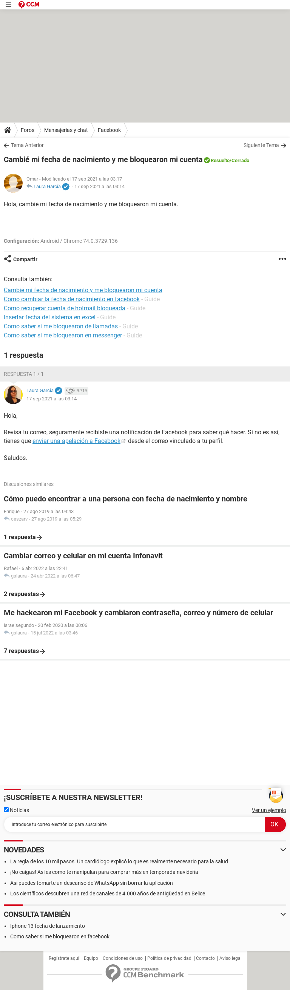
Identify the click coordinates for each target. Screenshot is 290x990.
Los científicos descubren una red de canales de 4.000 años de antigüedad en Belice (107, 893)
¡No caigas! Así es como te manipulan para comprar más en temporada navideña (104, 872)
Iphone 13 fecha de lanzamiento (47, 926)
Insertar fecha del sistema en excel (50, 317)
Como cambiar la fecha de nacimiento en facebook (72, 299)
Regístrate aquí (64, 958)
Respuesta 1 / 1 (24, 374)
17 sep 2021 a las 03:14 (99, 186)
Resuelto (220, 160)
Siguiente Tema (261, 145)
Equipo (91, 958)
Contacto (205, 958)
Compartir (25, 259)
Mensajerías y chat (66, 130)
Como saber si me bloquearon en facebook (60, 936)
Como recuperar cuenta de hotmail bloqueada (64, 308)
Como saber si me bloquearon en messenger (63, 335)
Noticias (16, 810)
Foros (27, 130)
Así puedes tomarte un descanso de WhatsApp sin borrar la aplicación (91, 883)
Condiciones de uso (123, 958)
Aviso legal (230, 958)
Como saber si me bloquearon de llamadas (61, 326)
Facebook (109, 130)
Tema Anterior (27, 145)
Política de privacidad (169, 958)
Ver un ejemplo (269, 810)
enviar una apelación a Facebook (76, 440)
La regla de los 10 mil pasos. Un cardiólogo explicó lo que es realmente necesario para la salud (119, 861)
